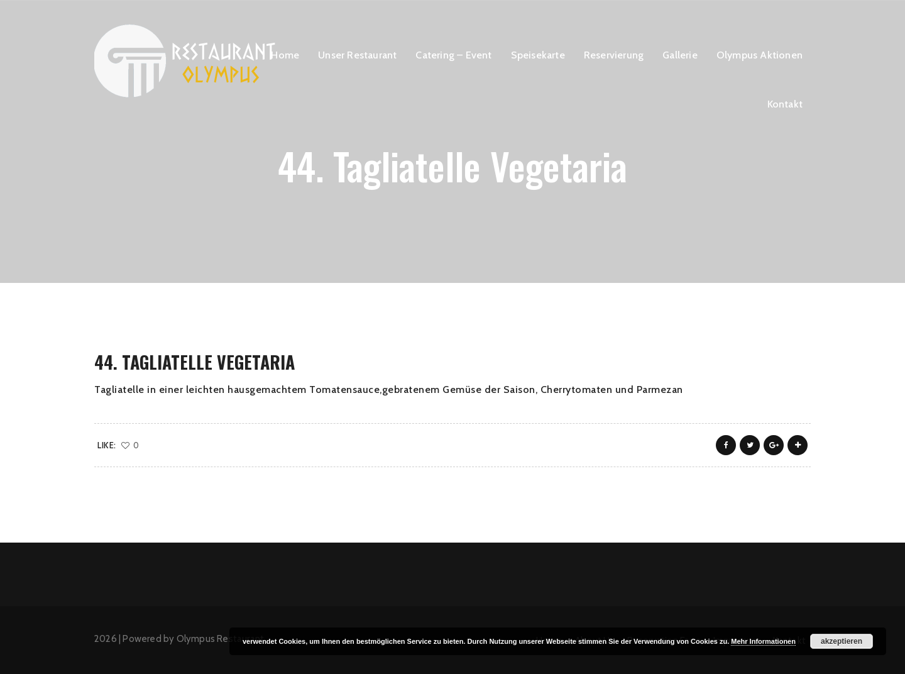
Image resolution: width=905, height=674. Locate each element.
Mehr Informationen (763, 641)
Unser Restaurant (357, 55)
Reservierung (614, 55)
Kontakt (785, 104)
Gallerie (680, 55)
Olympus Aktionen (759, 55)
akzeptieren (841, 641)
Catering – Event (453, 55)
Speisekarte (538, 55)
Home (285, 55)
